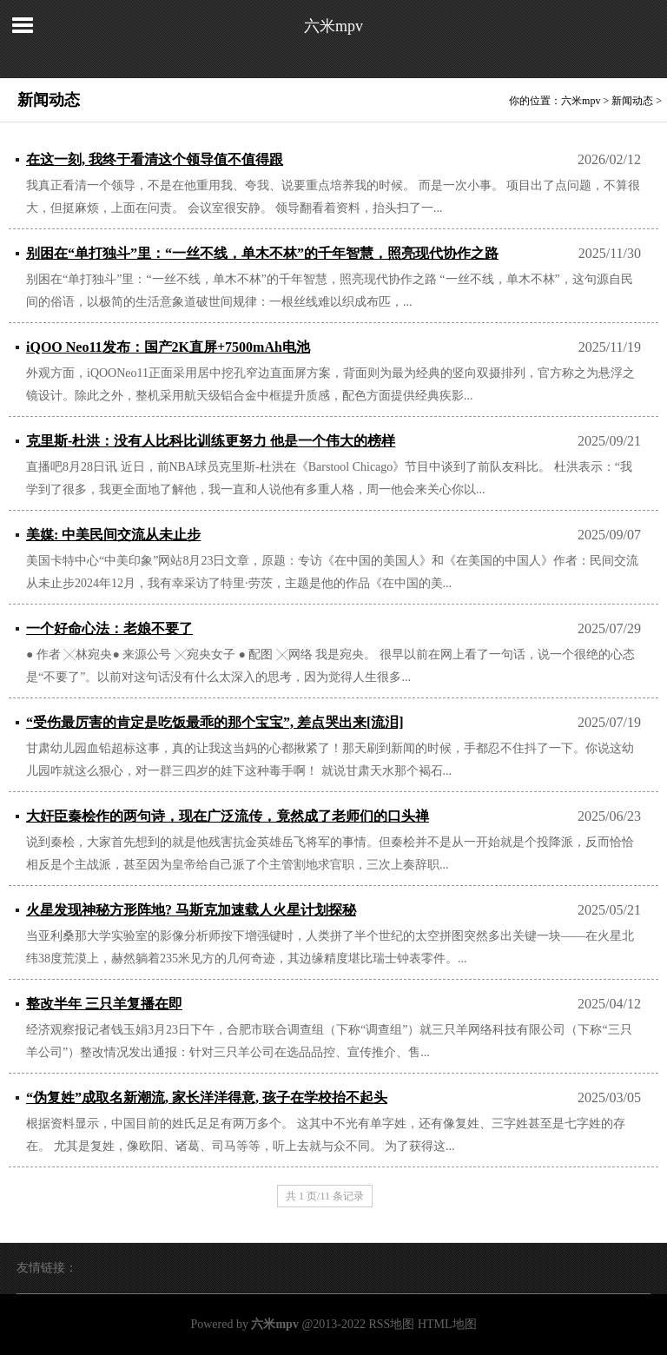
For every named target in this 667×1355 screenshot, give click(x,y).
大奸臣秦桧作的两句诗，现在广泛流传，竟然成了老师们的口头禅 (227, 816)
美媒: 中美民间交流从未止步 (113, 534)
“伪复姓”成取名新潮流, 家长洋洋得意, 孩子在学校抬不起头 (206, 1097)
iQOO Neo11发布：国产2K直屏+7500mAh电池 (168, 347)
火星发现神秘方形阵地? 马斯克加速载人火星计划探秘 (191, 909)
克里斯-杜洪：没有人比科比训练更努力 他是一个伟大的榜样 (210, 440)
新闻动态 (632, 101)
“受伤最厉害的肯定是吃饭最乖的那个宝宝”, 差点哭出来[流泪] (215, 722)
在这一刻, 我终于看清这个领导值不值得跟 (154, 159)
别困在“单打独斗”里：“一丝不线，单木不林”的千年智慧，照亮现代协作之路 (262, 253)
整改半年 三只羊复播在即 (104, 1003)
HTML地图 (447, 1324)
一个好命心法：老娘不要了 (109, 628)
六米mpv (333, 26)
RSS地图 (391, 1324)
